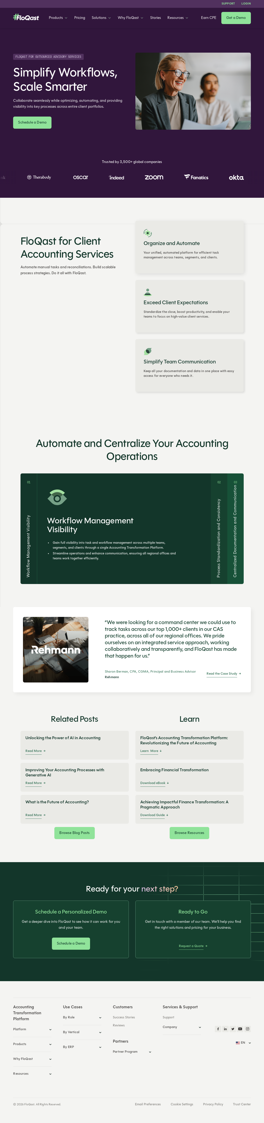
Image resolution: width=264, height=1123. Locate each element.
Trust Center (242, 1104)
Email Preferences (148, 1104)
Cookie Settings (182, 1104)
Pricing (79, 18)
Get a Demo (236, 18)
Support (228, 3)
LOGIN (246, 3)
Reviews (119, 1025)
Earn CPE (208, 18)
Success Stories (124, 1017)
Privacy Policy (213, 1104)
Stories (155, 18)
